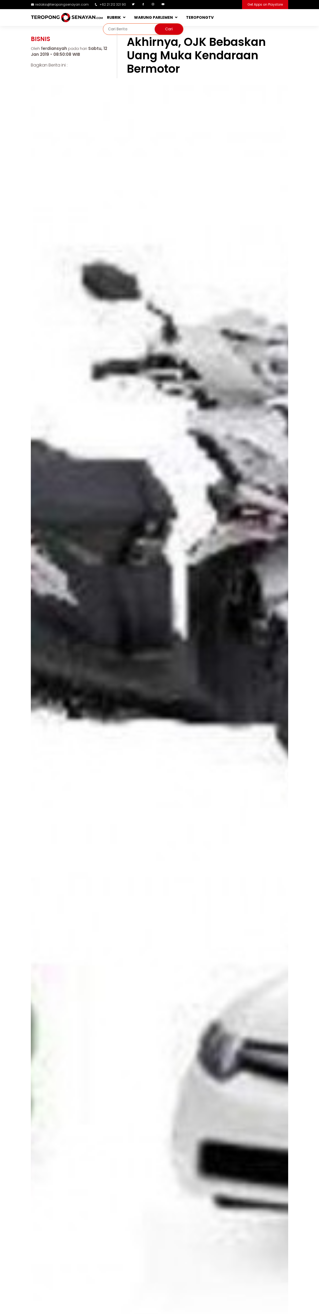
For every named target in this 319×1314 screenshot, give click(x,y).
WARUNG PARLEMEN (153, 17)
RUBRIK (114, 17)
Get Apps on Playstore (265, 4)
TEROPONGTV (200, 17)
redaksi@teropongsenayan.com (62, 4)
